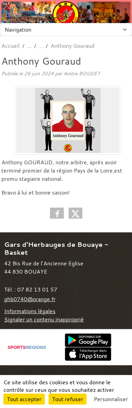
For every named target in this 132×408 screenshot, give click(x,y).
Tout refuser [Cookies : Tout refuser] (67, 399)
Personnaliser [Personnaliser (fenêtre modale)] (111, 399)
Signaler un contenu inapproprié (44, 319)
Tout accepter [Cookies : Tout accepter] (24, 399)
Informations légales (29, 311)
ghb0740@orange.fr (29, 299)
